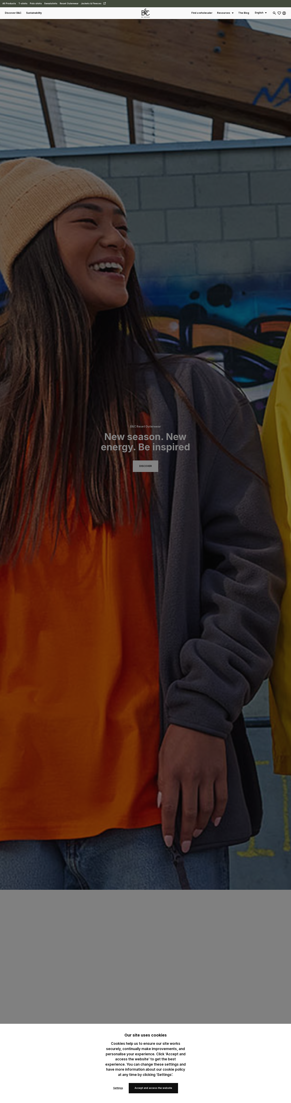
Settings (118, 1088)
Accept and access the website (153, 1088)
